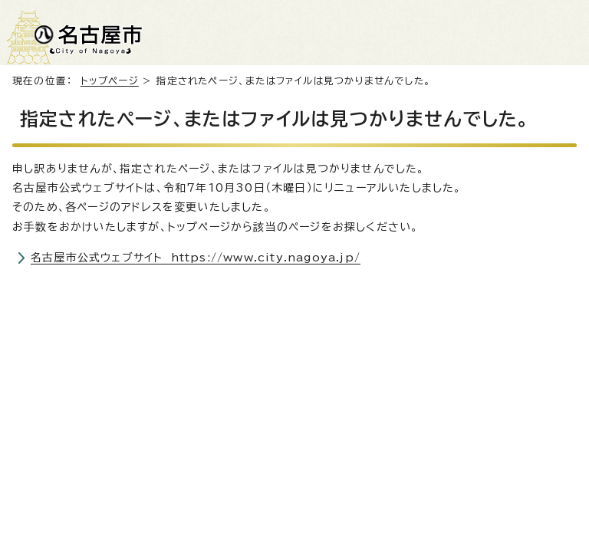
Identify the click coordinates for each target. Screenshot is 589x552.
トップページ (110, 81)
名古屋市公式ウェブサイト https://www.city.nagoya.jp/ (195, 257)
